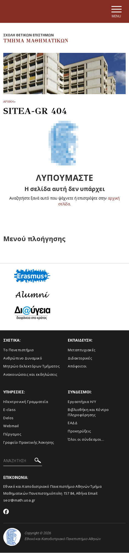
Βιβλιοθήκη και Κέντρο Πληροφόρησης (88, 412)
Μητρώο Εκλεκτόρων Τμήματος (31, 366)
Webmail (11, 426)
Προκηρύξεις (79, 431)
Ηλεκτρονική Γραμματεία (25, 401)
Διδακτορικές (80, 358)
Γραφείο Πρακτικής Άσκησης (28, 442)
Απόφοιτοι (77, 366)
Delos (8, 417)
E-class (9, 409)
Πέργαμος (12, 434)
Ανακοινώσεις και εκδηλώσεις (30, 374)
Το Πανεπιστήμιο (18, 350)
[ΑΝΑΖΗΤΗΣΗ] (22, 461)
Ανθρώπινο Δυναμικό (22, 358)
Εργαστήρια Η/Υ (82, 401)
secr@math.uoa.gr (19, 500)
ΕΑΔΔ (72, 423)
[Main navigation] (116, 11)
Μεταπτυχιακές (82, 350)
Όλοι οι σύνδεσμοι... (86, 439)
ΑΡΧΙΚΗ (8, 102)
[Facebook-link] (6, 512)
